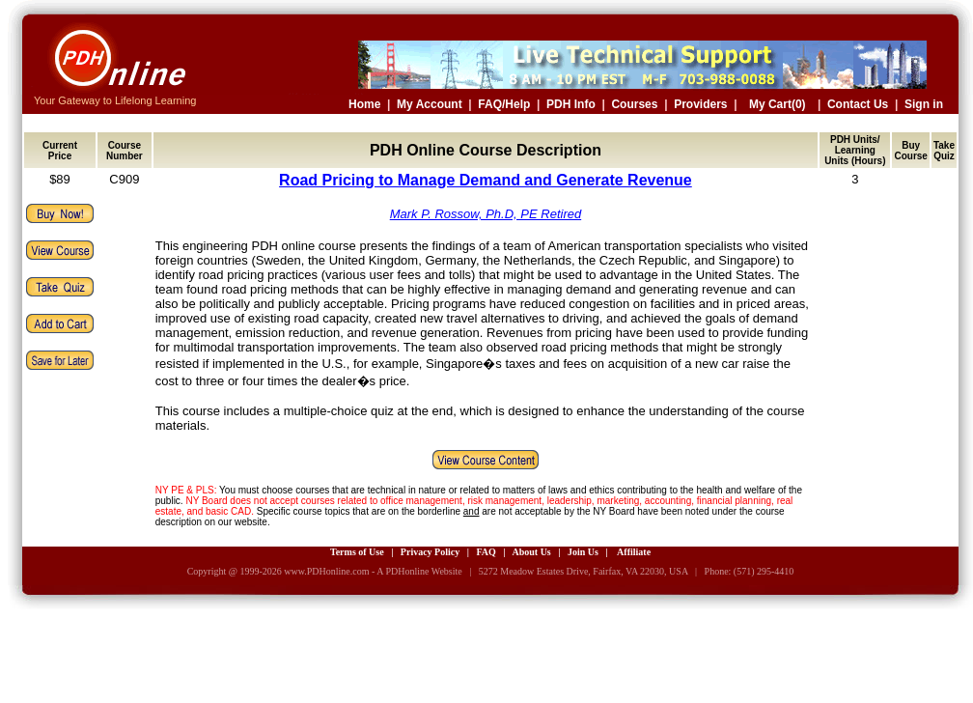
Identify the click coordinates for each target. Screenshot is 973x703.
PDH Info (571, 104)
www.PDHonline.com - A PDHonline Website (372, 571)
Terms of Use (357, 552)
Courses (634, 104)
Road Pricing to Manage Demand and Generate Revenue (485, 180)
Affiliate (634, 552)
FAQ (485, 552)
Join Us (583, 552)
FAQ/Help (504, 104)
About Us (531, 552)
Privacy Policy (430, 552)
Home (364, 104)
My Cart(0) (777, 104)
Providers (700, 104)
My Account (429, 104)
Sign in (923, 104)
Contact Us (857, 104)
